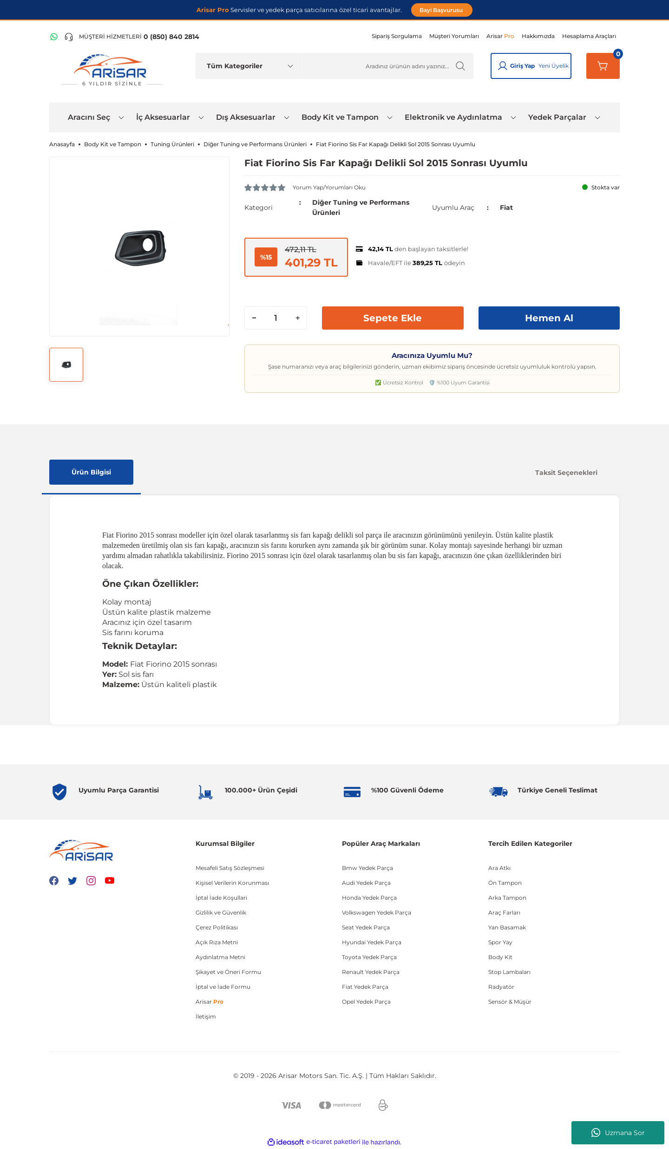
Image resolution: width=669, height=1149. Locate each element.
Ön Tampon (505, 882)
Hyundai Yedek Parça (371, 942)
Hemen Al (549, 318)
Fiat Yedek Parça (365, 986)
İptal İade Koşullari (221, 897)
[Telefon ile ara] (131, 37)
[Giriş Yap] (502, 65)
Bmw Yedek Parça (367, 867)
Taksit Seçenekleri (566, 472)
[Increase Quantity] (297, 318)
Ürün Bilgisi (91, 472)
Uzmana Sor (618, 1133)
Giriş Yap (522, 65)
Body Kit (500, 957)
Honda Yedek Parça (369, 897)
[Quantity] (275, 318)
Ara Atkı (499, 867)
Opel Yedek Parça (366, 1001)
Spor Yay (500, 942)
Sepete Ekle (392, 318)
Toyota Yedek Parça (369, 957)
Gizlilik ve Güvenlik (221, 912)
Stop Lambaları (509, 971)
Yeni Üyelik (553, 65)
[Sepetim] (603, 66)
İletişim (206, 1016)
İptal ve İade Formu (223, 986)
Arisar (209, 1001)
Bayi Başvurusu (442, 9)
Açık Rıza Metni (217, 942)
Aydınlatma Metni (220, 957)
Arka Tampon (507, 897)
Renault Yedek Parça (371, 971)
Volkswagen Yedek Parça (376, 912)
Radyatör (501, 986)
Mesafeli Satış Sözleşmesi (230, 867)
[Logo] (112, 70)
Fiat (506, 207)
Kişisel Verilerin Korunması (232, 882)
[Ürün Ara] (386, 66)
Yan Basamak (507, 927)
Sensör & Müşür (509, 1001)
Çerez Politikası (217, 927)
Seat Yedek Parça (366, 927)
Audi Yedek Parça (366, 882)
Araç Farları (504, 912)
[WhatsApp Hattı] (54, 36)
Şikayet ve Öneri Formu (228, 971)
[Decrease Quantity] (254, 318)
